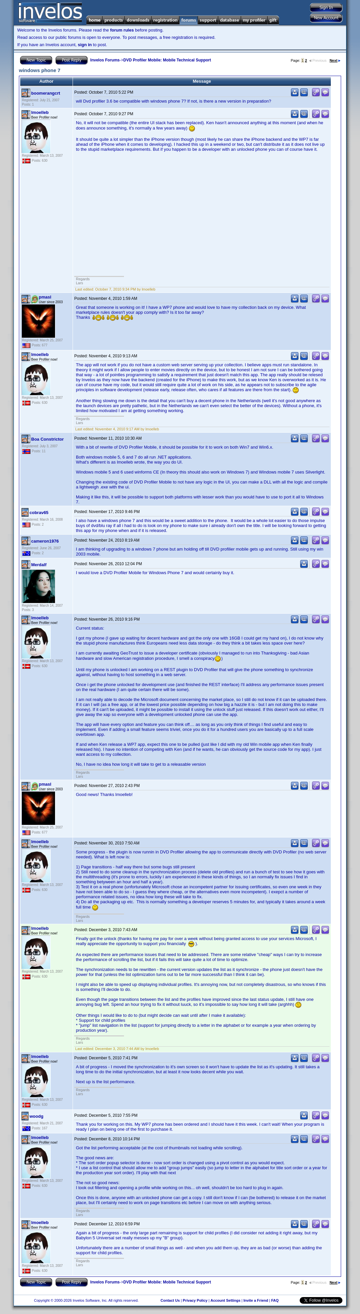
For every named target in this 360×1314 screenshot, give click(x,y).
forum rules (122, 30)
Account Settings (225, 1300)
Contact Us (170, 1300)
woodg (36, 1116)
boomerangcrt (45, 93)
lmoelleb (40, 112)
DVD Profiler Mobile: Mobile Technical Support (167, 60)
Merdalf (38, 564)
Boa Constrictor (47, 439)
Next (335, 60)
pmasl (45, 297)
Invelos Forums (105, 60)
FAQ (275, 1300)
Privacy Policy (195, 1300)
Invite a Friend (255, 1300)
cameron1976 (45, 541)
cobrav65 (39, 512)
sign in (85, 44)
